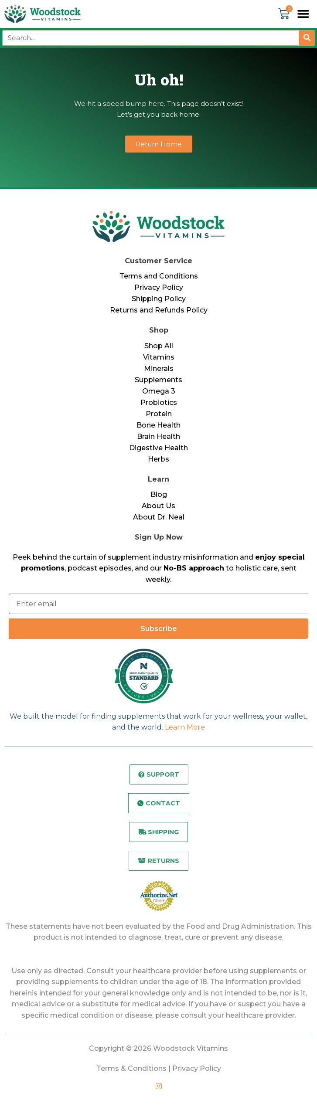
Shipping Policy (159, 299)
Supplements (158, 380)
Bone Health (158, 425)
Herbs (158, 459)
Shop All (158, 346)
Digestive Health (158, 448)
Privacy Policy (158, 287)
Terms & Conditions (131, 1068)
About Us (158, 506)
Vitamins (158, 357)
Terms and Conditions (158, 276)
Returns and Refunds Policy (159, 310)
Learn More (185, 727)
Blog (158, 494)
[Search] (307, 38)
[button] (303, 14)
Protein (159, 414)
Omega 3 (158, 391)
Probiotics (158, 402)
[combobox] (150, 38)
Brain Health (158, 436)
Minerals (159, 368)
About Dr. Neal (158, 517)
